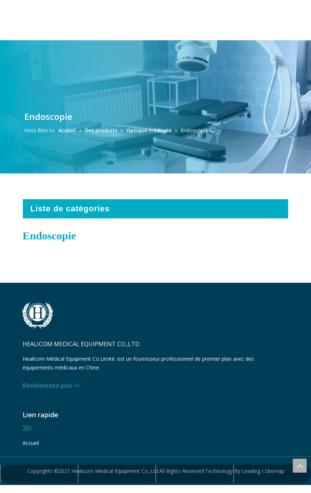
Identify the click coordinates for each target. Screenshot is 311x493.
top (300, 466)
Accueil (31, 442)
